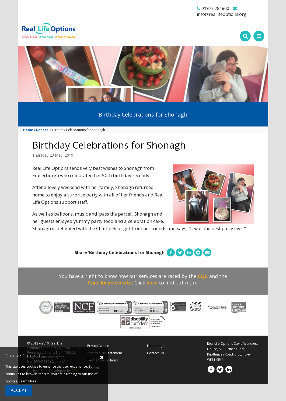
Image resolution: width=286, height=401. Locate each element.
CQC (203, 276)
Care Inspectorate (110, 282)
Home (28, 130)
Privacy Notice (98, 345)
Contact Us (155, 353)
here (152, 282)
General (43, 130)
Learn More (27, 381)
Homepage (155, 345)
